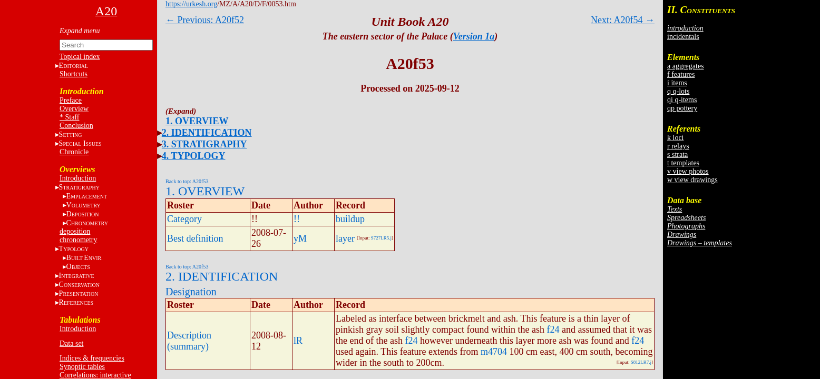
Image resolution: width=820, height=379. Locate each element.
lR (298, 340)
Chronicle (74, 152)
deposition (75, 231)
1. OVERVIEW (196, 121)
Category (184, 219)
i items (677, 83)
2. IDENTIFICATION (207, 132)
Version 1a (474, 36)
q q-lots (678, 91)
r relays (678, 146)
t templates (683, 163)
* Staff (69, 117)
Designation (191, 291)
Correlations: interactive (95, 375)
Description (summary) (189, 341)
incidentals (683, 37)
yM (300, 238)
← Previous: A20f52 (204, 20)
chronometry (78, 240)
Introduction (78, 178)
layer (345, 238)
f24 (552, 329)
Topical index (80, 57)
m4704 (494, 351)
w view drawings (692, 180)
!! (297, 219)
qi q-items (682, 100)
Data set (71, 343)
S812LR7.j (641, 362)
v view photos (688, 171)
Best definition (195, 238)
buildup (350, 219)
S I (80, 143)
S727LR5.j (381, 238)
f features (681, 74)
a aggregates (685, 66)
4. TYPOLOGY (194, 156)
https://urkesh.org (191, 4)
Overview (74, 109)
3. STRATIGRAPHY (204, 144)
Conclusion (76, 125)
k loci (675, 138)
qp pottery (682, 108)
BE (84, 258)
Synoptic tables (82, 367)
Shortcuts (73, 74)
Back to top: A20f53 (186, 181)
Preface (71, 100)
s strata (677, 154)
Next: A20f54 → (623, 20)
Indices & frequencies (92, 358)
